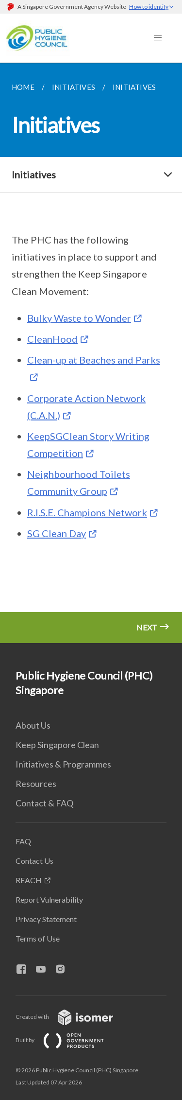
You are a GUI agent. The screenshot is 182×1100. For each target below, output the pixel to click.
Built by (67, 1040)
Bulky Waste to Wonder (79, 318)
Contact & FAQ (44, 803)
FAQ (23, 841)
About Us (33, 725)
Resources (36, 783)
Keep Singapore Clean (57, 744)
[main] (91, 353)
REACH (29, 880)
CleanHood (52, 339)
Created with (72, 1016)
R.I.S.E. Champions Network (87, 512)
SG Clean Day (56, 533)
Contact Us (34, 860)
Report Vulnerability (49, 899)
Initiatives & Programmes (63, 764)
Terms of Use (38, 938)
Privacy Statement (46, 919)
